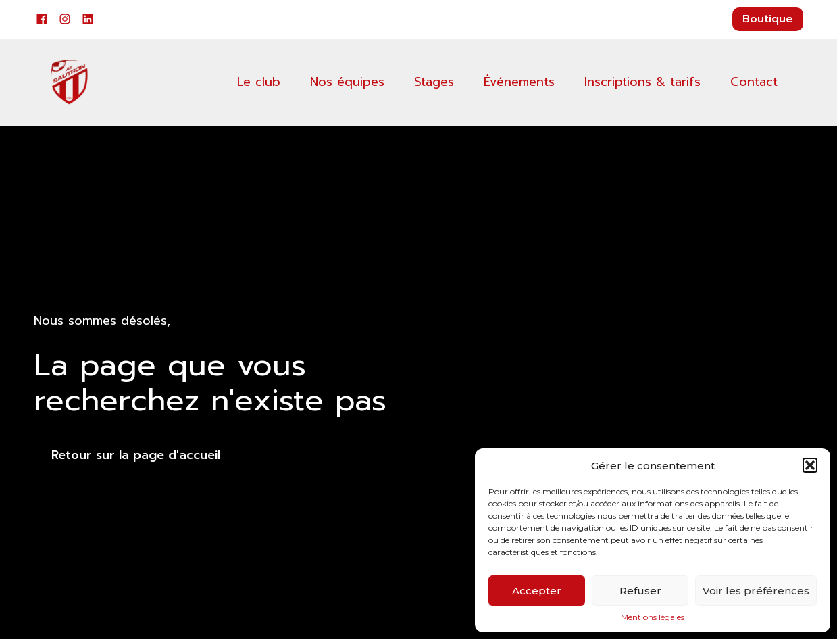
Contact (754, 81)
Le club (258, 81)
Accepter (536, 590)
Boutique (767, 19)
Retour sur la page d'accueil (135, 455)
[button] (810, 465)
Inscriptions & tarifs (642, 81)
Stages (434, 81)
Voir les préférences (756, 590)
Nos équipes (347, 81)
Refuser (640, 590)
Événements (519, 81)
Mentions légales (652, 617)
